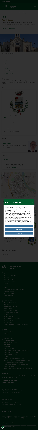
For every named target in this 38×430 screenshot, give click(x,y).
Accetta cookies (19, 221)
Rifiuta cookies (19, 225)
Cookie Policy (28, 215)
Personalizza (19, 217)
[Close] (32, 194)
